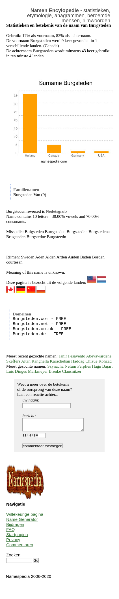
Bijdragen (15, 527)
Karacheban (60, 361)
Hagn (96, 366)
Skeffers (13, 361)
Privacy (13, 542)
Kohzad (105, 361)
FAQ (10, 532)
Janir (63, 356)
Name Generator (22, 521)
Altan (26, 361)
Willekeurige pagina (24, 516)
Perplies (84, 366)
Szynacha (55, 366)
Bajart (107, 366)
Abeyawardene (98, 356)
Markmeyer (38, 371)
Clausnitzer (71, 371)
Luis (10, 371)
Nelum (70, 366)
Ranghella (40, 361)
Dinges (21, 371)
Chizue (91, 361)
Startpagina (17, 537)
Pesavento (76, 356)
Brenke (55, 371)
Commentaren (19, 547)
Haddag (78, 361)
